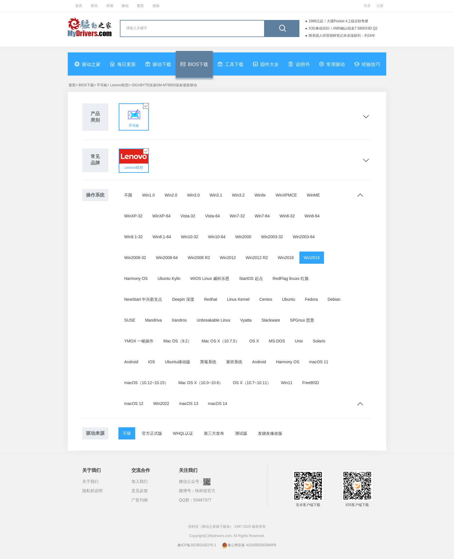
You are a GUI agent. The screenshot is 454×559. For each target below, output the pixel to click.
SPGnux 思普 (302, 320)
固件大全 (266, 64)
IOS (151, 362)
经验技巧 (367, 64)
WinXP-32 (133, 216)
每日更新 (123, 64)
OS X (254, 341)
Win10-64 (217, 236)
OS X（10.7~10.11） (252, 382)
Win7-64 (262, 216)
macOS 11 (318, 362)
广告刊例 (139, 500)
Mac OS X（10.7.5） (220, 341)
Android (131, 362)
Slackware (270, 320)
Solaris (319, 341)
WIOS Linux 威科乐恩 (209, 278)
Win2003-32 (272, 236)
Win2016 (286, 257)
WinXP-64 (161, 216)
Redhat (210, 299)
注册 (379, 6)
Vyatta (246, 320)
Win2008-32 (135, 257)
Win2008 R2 (199, 257)
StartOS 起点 (251, 278)
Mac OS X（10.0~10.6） (200, 382)
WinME (313, 195)
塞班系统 (234, 362)
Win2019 (312, 257)
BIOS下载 (194, 64)
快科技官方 (205, 490)
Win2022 (161, 403)
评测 (109, 6)
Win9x (260, 195)
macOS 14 (217, 403)
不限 (128, 195)
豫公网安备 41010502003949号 (249, 545)
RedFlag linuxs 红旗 (291, 278)
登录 (367, 6)
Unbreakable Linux (213, 320)
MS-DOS (277, 341)
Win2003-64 (304, 236)
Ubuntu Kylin (169, 278)
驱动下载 (158, 64)
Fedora (311, 299)
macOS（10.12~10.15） (146, 382)
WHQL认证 (183, 433)
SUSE (129, 320)
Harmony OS (136, 278)
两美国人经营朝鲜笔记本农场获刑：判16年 (342, 36)
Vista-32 (187, 216)
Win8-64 (312, 216)
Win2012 (228, 257)
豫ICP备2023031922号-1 (196, 545)
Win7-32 (237, 216)
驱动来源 (95, 433)
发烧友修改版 (270, 433)
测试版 (241, 433)
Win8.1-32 (133, 236)
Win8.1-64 (162, 236)
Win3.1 (216, 195)
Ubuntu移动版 (177, 362)
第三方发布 (214, 433)
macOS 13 (188, 403)
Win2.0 (171, 195)
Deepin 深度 (183, 299)
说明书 (299, 64)
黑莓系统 (208, 362)
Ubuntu (288, 299)
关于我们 (90, 481)
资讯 (94, 6)
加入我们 (139, 481)
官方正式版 (152, 433)
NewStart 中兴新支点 (143, 299)
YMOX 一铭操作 (138, 341)
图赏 (140, 6)
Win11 (286, 382)
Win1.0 (148, 195)
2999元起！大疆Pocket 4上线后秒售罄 (338, 21)
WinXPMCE (286, 195)
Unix (299, 341)
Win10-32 (189, 236)
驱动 (125, 6)
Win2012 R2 (257, 257)
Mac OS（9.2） (177, 341)
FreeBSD (310, 382)
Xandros (179, 320)
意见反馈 (139, 490)
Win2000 (243, 236)
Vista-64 (212, 216)
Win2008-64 (167, 257)
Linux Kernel (238, 299)
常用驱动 (332, 64)
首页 (78, 6)
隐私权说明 (92, 490)
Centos (265, 299)
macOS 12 (133, 403)
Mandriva (153, 320)
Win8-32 (287, 216)
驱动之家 (87, 64)
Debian (334, 299)
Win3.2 (238, 195)
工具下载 (230, 64)
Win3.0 (193, 195)
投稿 (156, 6)
